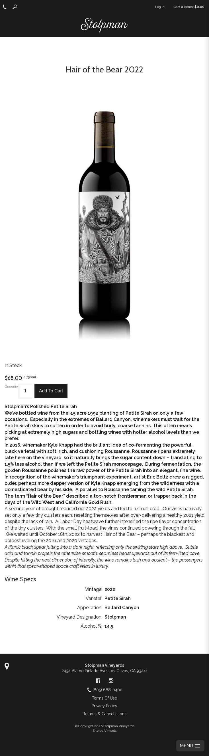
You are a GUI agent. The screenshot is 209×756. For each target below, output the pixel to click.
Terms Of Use (104, 698)
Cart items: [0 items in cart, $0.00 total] (189, 7)
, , (104, 670)
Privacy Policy (104, 706)
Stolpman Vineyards (104, 665)
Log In (160, 7)
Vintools (110, 731)
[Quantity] (25, 391)
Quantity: (12, 386)
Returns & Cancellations (104, 714)
